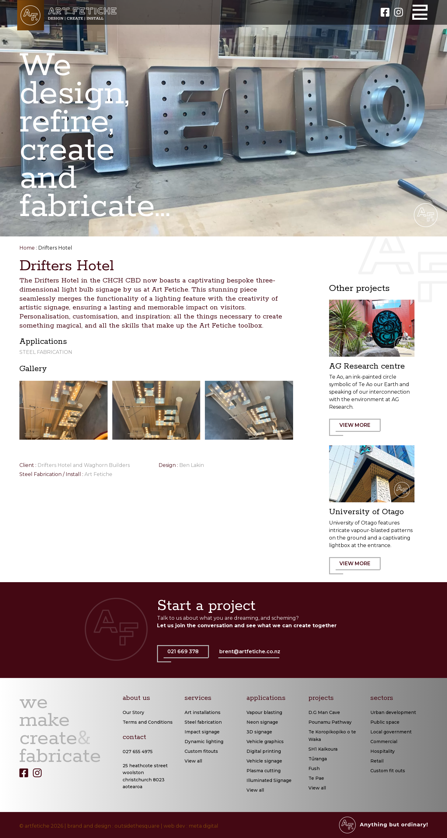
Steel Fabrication (45, 352)
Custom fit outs (387, 770)
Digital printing (263, 751)
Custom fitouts (201, 751)
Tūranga (317, 759)
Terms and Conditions (148, 722)
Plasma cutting (263, 770)
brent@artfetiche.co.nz (249, 651)
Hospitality (382, 751)
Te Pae (316, 778)
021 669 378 (186, 655)
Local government (391, 732)
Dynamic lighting (204, 741)
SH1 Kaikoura (323, 749)
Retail (377, 761)
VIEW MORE (358, 429)
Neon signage (262, 722)
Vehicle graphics (265, 741)
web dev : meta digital (191, 826)
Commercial (383, 741)
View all (193, 761)
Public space (384, 722)
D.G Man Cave (324, 712)
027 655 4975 (138, 751)
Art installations (203, 712)
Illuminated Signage (269, 780)
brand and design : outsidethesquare (113, 826)
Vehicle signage (264, 761)
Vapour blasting (264, 712)
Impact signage (202, 732)
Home (27, 248)
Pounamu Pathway (330, 722)
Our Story (133, 712)
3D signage (259, 732)
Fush (314, 768)
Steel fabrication (203, 722)
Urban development (393, 712)
